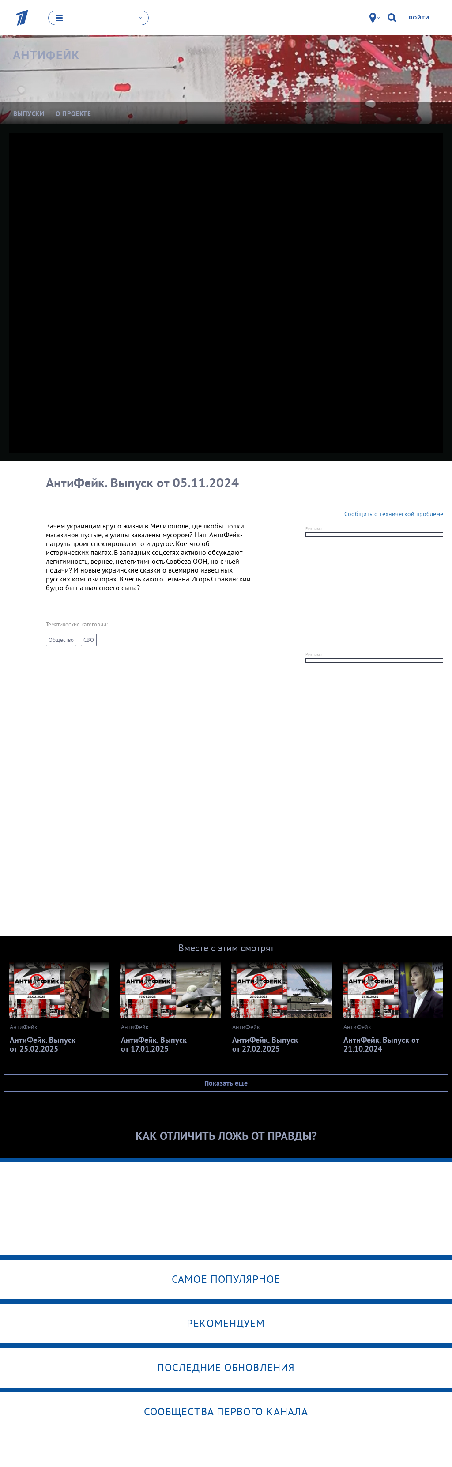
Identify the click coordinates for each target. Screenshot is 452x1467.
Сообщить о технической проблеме (393, 514)
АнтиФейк (46, 55)
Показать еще (226, 1083)
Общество (61, 640)
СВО (88, 640)
